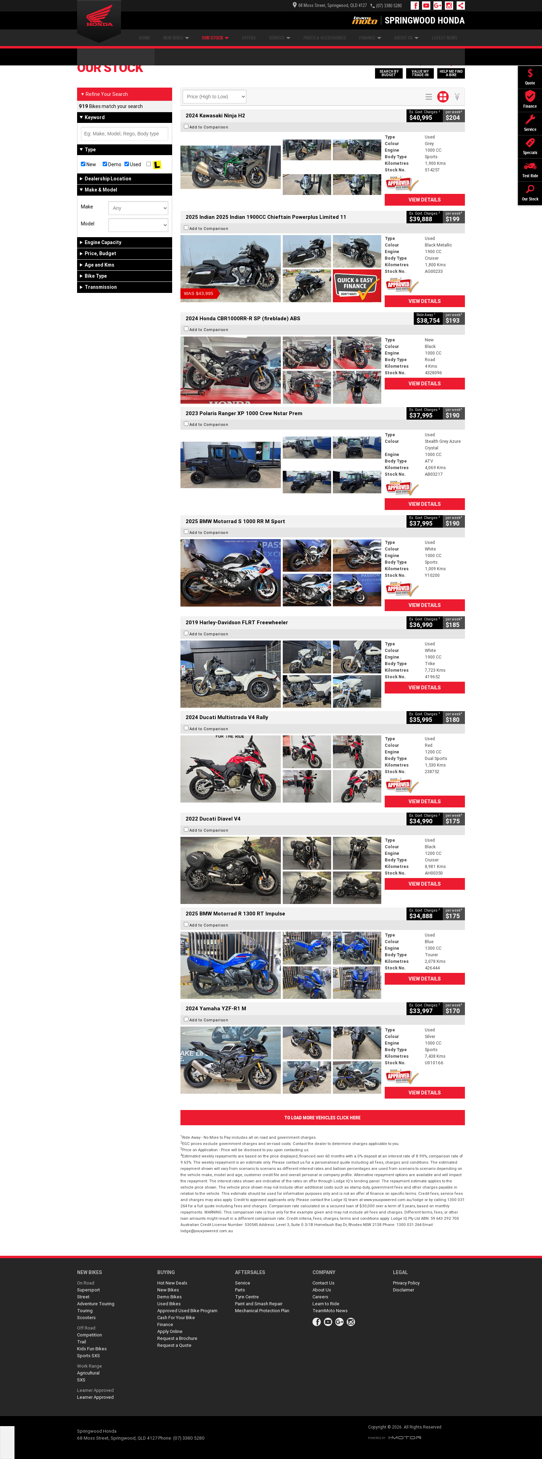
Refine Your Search (104, 94)
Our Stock (215, 38)
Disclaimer (403, 1290)
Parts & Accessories (324, 38)
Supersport (88, 1290)
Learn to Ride (325, 1304)
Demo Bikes (169, 1297)
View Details (425, 200)
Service (279, 38)
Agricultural (88, 1373)
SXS (81, 1380)
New (88, 164)
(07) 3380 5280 (389, 5)
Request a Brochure (177, 1338)
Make (87, 207)
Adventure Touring (95, 1304)
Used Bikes (169, 1304)
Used (132, 164)
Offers (249, 38)
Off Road (86, 1328)
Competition (89, 1335)
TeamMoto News (330, 1311)
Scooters (86, 1318)
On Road (85, 1283)
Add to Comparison (208, 127)
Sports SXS (88, 1356)
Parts (240, 1290)
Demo (112, 164)
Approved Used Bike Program (187, 1311)
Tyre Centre (247, 1297)
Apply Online (170, 1331)
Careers (320, 1297)
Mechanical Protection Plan (262, 1311)
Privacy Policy (406, 1283)
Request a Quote (174, 1345)
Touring (85, 1311)
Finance (370, 38)
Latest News (444, 38)
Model (87, 224)
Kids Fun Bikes (92, 1349)
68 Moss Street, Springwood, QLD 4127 (330, 5)
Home (144, 38)
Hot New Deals (172, 1283)
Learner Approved (95, 1390)
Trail (81, 1342)
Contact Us (323, 1283)
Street (83, 1297)
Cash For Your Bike (176, 1318)
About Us (406, 38)
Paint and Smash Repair (258, 1304)
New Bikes (176, 38)
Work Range (89, 1366)
